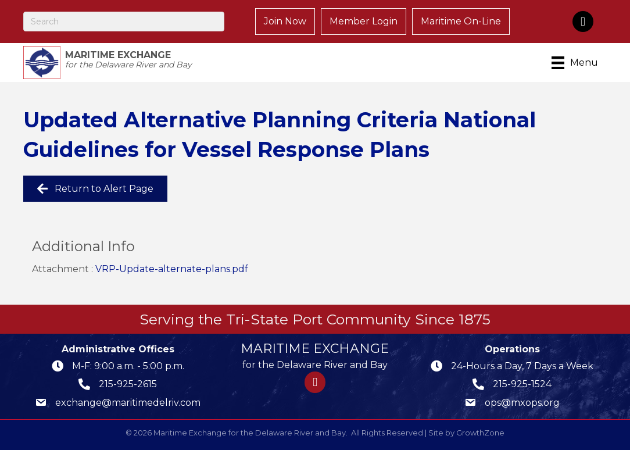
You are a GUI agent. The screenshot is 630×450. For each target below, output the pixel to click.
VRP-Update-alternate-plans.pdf (171, 268)
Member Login (364, 21)
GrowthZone (480, 432)
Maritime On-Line (461, 21)
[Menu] (577, 63)
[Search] (123, 21)
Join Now (285, 21)
